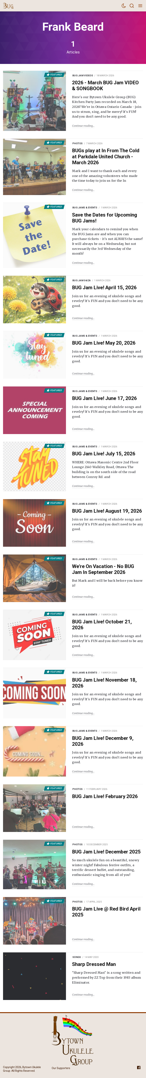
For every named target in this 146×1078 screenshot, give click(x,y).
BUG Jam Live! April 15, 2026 (104, 287)
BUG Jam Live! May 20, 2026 (104, 343)
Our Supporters (61, 1068)
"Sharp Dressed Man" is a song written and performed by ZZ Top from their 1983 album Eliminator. (106, 977)
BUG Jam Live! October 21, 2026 (102, 624)
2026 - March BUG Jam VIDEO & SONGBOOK (105, 85)
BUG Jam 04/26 (81, 280)
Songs (76, 957)
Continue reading (82, 125)
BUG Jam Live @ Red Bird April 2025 (106, 912)
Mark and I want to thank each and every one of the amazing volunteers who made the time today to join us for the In (104, 175)
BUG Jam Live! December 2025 (106, 852)
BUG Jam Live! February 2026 (105, 796)
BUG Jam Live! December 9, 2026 (102, 741)
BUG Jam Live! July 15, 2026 (103, 454)
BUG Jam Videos (82, 75)
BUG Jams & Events (84, 207)
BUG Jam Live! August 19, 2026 (107, 511)
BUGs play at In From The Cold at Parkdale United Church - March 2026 (105, 156)
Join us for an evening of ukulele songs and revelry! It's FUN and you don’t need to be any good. (107, 301)
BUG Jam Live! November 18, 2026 (104, 683)
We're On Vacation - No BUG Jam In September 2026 (103, 569)
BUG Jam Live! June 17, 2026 (104, 398)
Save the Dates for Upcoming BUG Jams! (104, 218)
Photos (77, 143)
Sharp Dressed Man (94, 964)
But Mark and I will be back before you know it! (107, 583)
